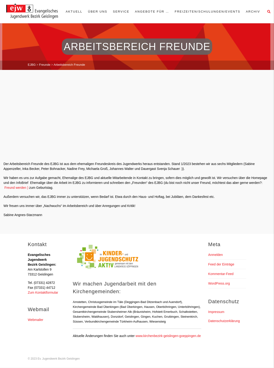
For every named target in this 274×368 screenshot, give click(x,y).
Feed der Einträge (221, 264)
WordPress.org (219, 283)
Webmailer (35, 320)
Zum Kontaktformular (43, 292)
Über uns (97, 11)
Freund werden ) (15, 187)
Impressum (216, 312)
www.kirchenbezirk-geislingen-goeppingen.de (168, 336)
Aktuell (74, 11)
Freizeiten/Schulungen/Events (207, 11)
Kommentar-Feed (221, 274)
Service (121, 11)
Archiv (253, 11)
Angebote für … (152, 11)
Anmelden (215, 255)
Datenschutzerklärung (224, 321)
